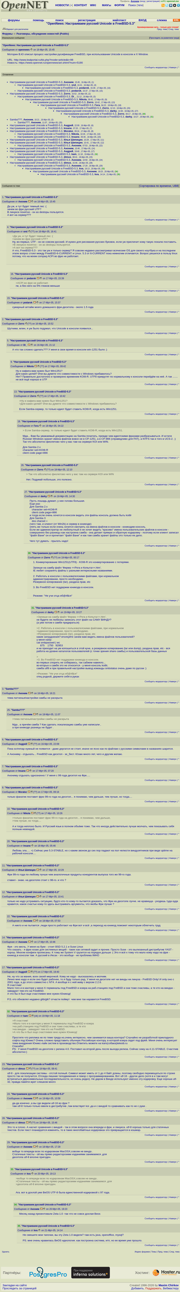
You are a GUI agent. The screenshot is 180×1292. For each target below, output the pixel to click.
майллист (119, 20)
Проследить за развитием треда (164, 38)
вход (142, 1)
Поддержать (153, 1288)
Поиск (132, 5)
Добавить (137, 1288)
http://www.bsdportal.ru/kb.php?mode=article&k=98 (43, 59)
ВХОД (142, 20)
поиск (59, 20)
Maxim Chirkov (169, 1285)
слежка (162, 20)
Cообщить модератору (156, 67)
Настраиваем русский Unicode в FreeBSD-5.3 (36, 82)
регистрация (153, 1)
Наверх (173, 67)
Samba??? (16, 119)
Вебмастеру (171, 1288)
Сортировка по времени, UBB (159, 185)
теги (140, 5)
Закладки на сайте (15, 1285)
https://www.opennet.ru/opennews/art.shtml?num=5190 (51, 62)
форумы (14, 20)
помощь (38, 20)
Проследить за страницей (19, 1288)
